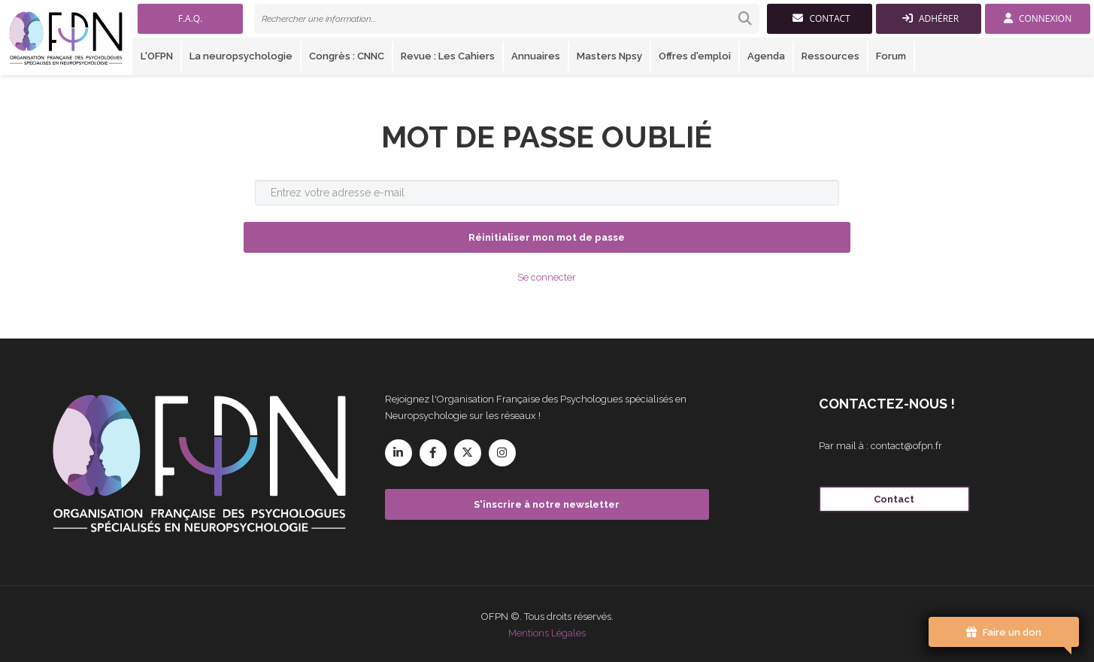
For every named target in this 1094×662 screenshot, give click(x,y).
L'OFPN (157, 56)
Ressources (830, 56)
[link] (506, 19)
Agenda (766, 56)
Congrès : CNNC (346, 56)
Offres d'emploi (695, 56)
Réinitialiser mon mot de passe (546, 237)
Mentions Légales (547, 633)
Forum (891, 56)
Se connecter (546, 277)
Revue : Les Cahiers (448, 56)
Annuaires (535, 56)
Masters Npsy (609, 56)
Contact (894, 499)
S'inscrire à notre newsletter (547, 504)
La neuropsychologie (240, 56)
